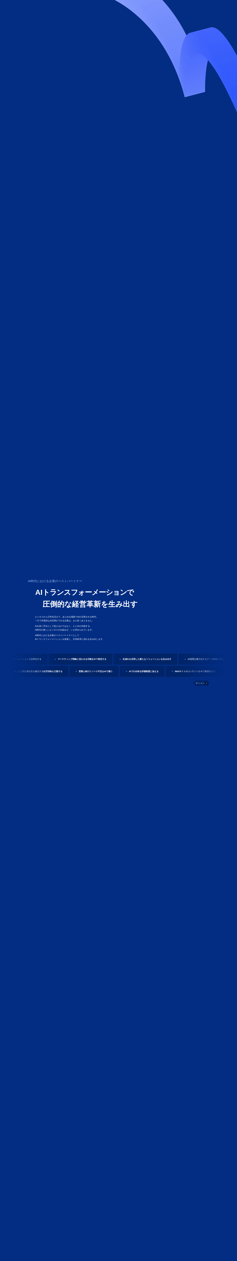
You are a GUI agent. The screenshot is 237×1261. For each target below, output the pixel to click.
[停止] (201, 683)
